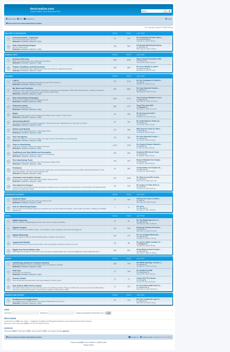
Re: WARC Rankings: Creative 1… (150, 262)
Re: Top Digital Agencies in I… (148, 220)
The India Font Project (22, 185)
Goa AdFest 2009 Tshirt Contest (27, 286)
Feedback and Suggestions (25, 299)
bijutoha (141, 90)
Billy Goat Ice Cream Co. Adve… (149, 129)
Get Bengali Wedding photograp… (150, 45)
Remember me (98, 313)
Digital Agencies (19, 220)
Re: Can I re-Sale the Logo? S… (149, 299)
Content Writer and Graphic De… (149, 168)
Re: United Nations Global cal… (149, 121)
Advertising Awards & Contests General (30, 263)
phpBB (81, 342)
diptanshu (33, 41)
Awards (8, 258)
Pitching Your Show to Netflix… (149, 198)
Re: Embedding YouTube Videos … (150, 37)
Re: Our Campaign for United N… (149, 80)
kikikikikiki (25, 41)
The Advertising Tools (22, 160)
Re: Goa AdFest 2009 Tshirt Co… (149, 285)
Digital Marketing (20, 235)
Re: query (140, 206)
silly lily (141, 115)
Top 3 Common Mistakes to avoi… (150, 97)
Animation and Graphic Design (26, 177)
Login (6, 309)
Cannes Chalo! (19, 278)
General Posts (11, 55)
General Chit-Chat (20, 59)
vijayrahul (142, 99)
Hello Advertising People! (24, 45)
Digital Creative (19, 227)
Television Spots (20, 106)
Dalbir (39, 41)
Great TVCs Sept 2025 (145, 105)
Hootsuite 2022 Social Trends (148, 152)
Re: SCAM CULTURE (144, 270)
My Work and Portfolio (22, 88)
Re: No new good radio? (146, 113)
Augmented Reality (21, 242)
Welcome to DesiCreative (15, 33)
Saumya (142, 61)
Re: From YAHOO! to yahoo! (147, 67)
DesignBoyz (143, 272)
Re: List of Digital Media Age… (148, 235)
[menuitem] (20, 19)
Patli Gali (16, 271)
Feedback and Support (14, 295)
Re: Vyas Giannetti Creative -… (148, 88)
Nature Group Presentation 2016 (149, 59)
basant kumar (144, 68)
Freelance (17, 168)
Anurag (141, 280)
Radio (15, 113)
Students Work (19, 199)
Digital (8, 216)
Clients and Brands (21, 129)
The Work (9, 76)
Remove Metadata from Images (148, 160)
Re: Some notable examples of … (149, 242)
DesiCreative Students (14, 194)
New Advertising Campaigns (25, 98)
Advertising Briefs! (21, 121)
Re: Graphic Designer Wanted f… (149, 144)
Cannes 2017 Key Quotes (146, 278)
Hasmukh (142, 169)
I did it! (15, 80)
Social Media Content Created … (149, 249)
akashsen (142, 47)
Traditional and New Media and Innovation (31, 152)
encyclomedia (144, 39)
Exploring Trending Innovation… (149, 227)
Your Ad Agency (19, 137)
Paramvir (142, 107)
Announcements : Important (25, 38)
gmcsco (66, 331)
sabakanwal (143, 287)
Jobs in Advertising (21, 144)
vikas (140, 82)
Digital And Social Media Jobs (26, 250)
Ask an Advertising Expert (24, 207)
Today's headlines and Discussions (28, 67)
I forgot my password (83, 313)
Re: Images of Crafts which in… (149, 185)
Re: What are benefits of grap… (149, 177)
